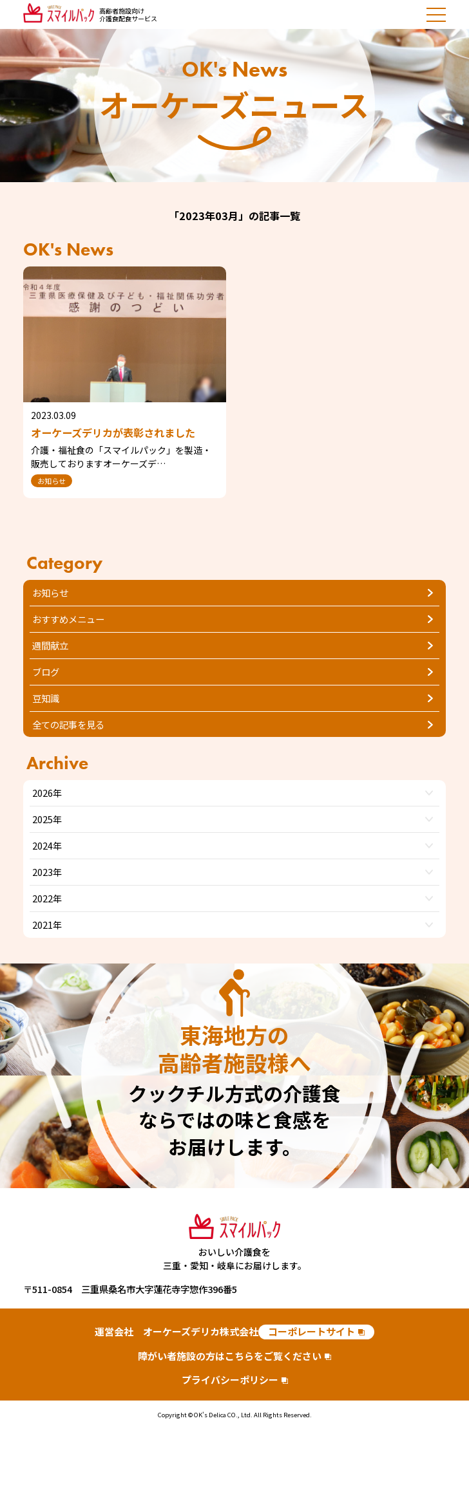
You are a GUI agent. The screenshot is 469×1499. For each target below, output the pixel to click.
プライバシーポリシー (230, 1379)
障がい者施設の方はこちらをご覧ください (229, 1356)
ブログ (45, 671)
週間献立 (50, 645)
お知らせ (50, 592)
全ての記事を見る (68, 724)
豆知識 (45, 698)
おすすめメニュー (68, 619)
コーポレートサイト (311, 1331)
